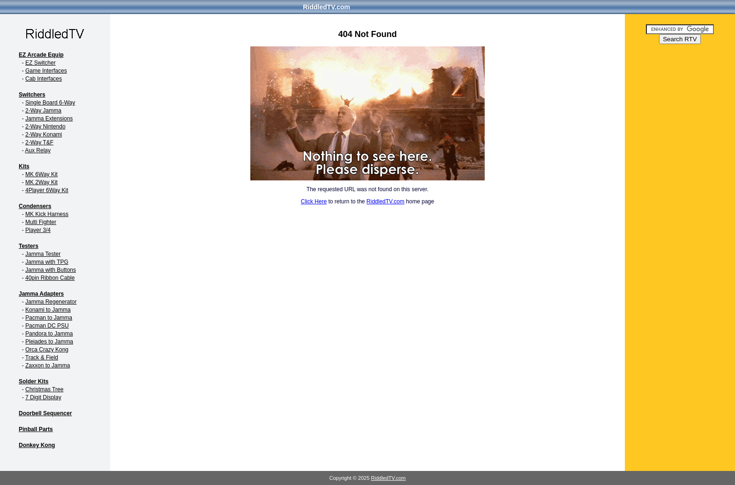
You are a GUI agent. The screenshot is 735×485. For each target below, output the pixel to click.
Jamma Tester (42, 254)
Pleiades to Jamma (49, 341)
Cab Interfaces (43, 78)
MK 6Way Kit (41, 174)
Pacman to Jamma (48, 317)
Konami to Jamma (48, 309)
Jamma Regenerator (50, 301)
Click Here (314, 201)
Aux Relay (38, 150)
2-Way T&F (39, 142)
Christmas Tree (44, 389)
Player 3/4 (38, 230)
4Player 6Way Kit (46, 190)
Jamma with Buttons (50, 270)
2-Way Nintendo (45, 126)
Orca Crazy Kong (46, 349)
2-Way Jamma (43, 110)
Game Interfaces (46, 70)
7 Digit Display (43, 397)
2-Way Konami (43, 134)
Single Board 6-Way (50, 102)
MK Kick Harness (46, 214)
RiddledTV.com (326, 7)
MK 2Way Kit (41, 182)
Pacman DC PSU (47, 325)
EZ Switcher (40, 63)
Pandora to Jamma (49, 333)
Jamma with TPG (46, 262)
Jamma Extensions (49, 118)
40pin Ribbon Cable (50, 278)
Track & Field (41, 357)
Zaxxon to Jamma (47, 365)
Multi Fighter (40, 222)
